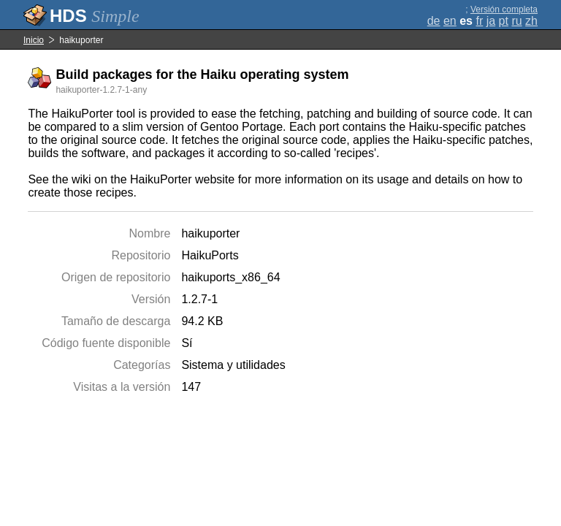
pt (503, 21)
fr (479, 21)
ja (490, 21)
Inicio (33, 40)
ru (516, 21)
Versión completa (504, 9)
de (433, 21)
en (450, 21)
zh (531, 21)
